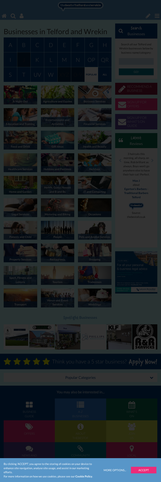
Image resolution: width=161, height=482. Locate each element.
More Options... (115, 470)
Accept (143, 470)
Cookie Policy (83, 476)
